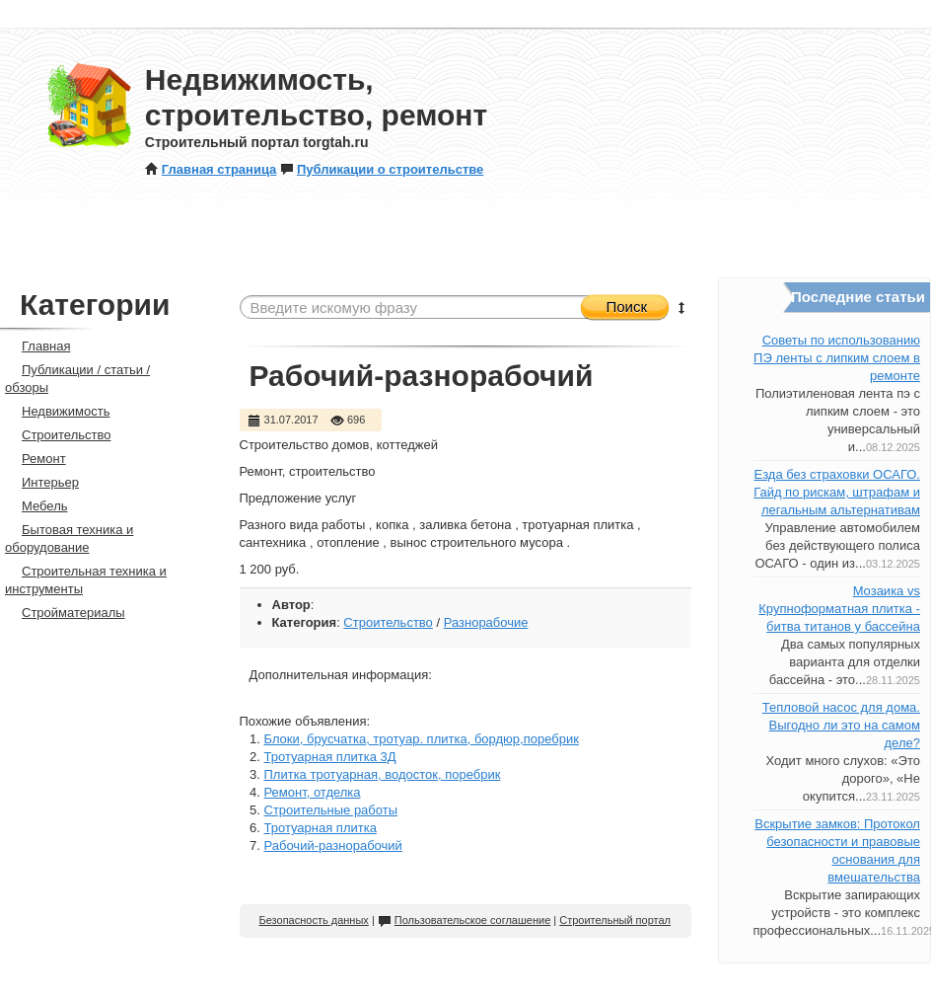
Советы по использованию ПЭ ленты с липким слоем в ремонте (836, 358)
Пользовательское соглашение (464, 920)
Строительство (387, 622)
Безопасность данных (314, 920)
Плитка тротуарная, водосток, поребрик (382, 774)
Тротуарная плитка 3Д (330, 756)
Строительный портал (615, 920)
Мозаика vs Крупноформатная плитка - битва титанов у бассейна (839, 608)
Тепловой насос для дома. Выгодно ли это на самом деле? (841, 725)
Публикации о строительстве (381, 169)
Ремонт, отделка (312, 792)
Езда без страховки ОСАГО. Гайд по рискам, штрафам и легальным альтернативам (836, 492)
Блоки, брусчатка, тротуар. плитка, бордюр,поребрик (421, 738)
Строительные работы (331, 810)
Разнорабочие (486, 622)
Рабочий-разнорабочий (333, 845)
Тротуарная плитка (320, 827)
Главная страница (210, 169)
